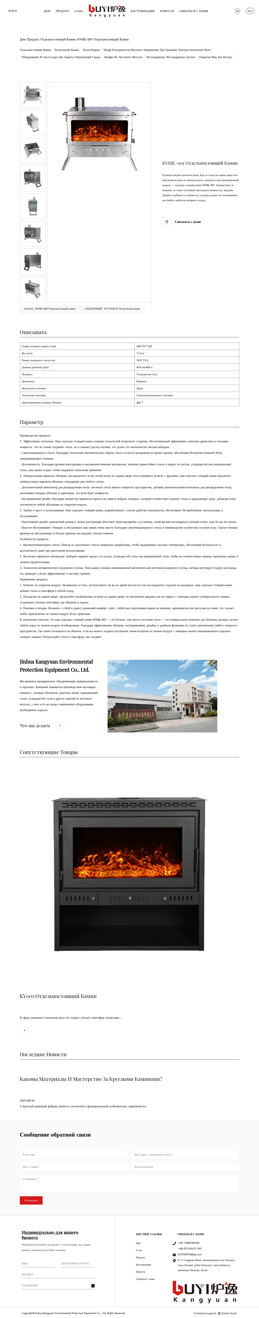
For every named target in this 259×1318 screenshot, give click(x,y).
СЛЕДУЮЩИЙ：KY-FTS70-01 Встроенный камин (112, 308)
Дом (23, 39)
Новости (140, 1270)
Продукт (33, 39)
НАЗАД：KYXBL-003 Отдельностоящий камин (49, 308)
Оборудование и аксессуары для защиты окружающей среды (61, 57)
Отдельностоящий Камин (58, 39)
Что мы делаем (42, 724)
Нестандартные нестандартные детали (170, 57)
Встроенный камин (67, 50)
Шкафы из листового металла (123, 57)
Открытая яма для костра (215, 57)
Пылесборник (91, 50)
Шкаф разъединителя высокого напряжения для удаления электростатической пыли (157, 50)
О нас (139, 1248)
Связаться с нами (181, 221)
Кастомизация (143, 1263)
